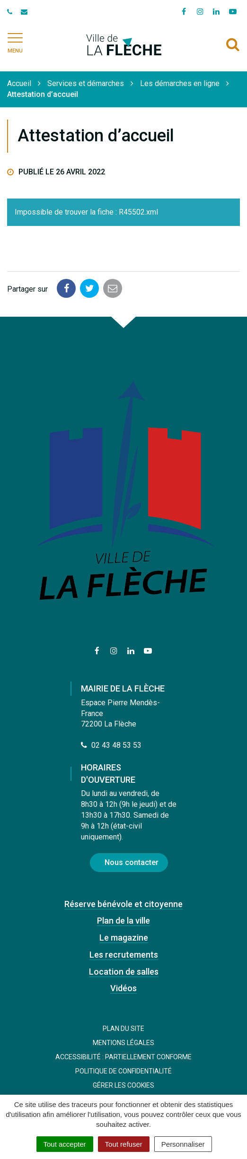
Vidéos (123, 988)
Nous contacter (132, 862)
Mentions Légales (123, 1043)
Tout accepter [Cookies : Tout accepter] (65, 1144)
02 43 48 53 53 (111, 745)
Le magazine (123, 938)
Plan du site (123, 1028)
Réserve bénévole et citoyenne (123, 904)
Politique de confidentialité (123, 1071)
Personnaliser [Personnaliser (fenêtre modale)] (183, 1144)
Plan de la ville (123, 920)
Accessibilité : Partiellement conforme (123, 1057)
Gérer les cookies (123, 1085)
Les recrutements (123, 955)
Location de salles (124, 972)
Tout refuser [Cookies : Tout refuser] (123, 1144)
